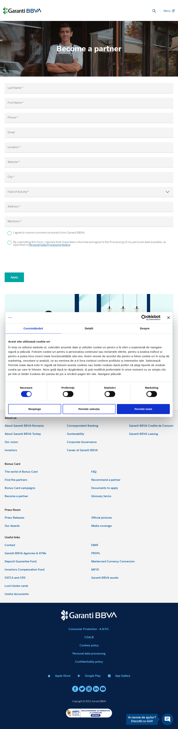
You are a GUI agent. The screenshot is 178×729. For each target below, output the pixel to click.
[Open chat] (166, 719)
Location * (14, 147)
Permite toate (143, 409)
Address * (14, 206)
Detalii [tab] (89, 328)
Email (11, 132)
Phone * (13, 117)
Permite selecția (89, 409)
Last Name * (15, 88)
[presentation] (33, 261)
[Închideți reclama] (168, 317)
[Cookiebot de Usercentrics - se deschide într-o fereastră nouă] (144, 317)
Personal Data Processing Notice (49, 245)
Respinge (34, 409)
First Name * (16, 102)
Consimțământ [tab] (33, 328)
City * (11, 177)
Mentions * (15, 221)
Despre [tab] (144, 328)
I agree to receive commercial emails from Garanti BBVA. (49, 232)
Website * (14, 162)
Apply (14, 277)
